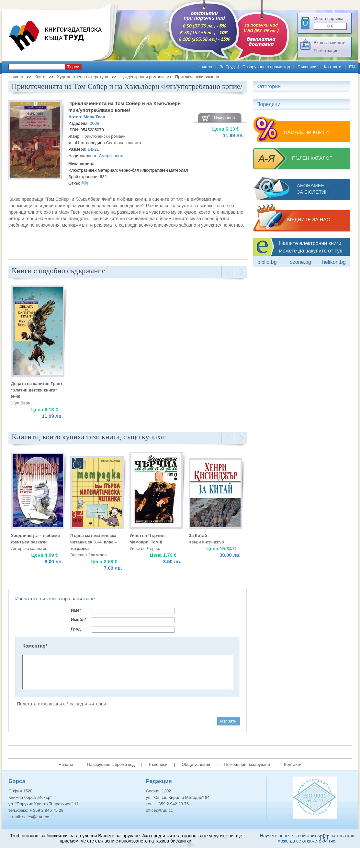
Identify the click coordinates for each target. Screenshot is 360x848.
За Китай (198, 535)
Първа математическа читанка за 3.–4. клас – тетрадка (93, 542)
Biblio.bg (267, 262)
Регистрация (326, 50)
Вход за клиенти (329, 42)
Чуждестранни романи (141, 76)
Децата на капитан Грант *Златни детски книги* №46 (36, 390)
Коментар (34, 646)
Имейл (78, 619)
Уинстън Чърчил (145, 548)
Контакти (332, 66)
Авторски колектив (29, 548)
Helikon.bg (334, 262)
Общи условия (196, 764)
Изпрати (228, 721)
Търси (73, 66)
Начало (204, 66)
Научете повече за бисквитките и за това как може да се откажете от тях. (307, 838)
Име (76, 610)
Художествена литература (82, 76)
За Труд (227, 66)
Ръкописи (307, 66)
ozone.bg (300, 262)
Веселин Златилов (88, 555)
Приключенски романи (197, 76)
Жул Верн (20, 403)
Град (76, 629)
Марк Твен (94, 116)
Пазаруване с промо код (266, 66)
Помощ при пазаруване (247, 764)
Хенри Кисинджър (206, 542)
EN (352, 66)
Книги (39, 76)
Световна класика (123, 142)
